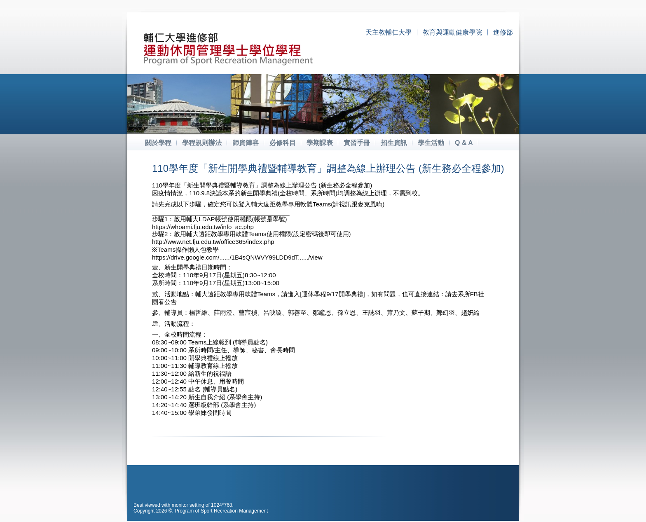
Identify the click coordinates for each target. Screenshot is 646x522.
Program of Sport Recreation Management (221, 511)
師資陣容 (245, 142)
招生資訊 (394, 142)
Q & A (464, 142)
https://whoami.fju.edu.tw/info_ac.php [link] (203, 226)
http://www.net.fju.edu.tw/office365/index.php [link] (213, 241)
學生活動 (431, 142)
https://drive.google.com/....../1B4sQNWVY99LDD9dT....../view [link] (237, 257)
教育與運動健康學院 (452, 32)
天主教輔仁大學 (388, 32)
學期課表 (320, 142)
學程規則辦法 (202, 142)
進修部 (503, 32)
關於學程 (158, 142)
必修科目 (282, 142)
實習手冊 (357, 142)
